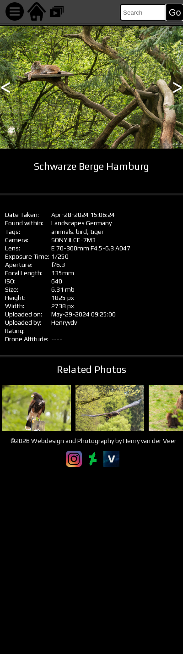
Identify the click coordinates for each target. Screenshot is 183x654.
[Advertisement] (91, 560)
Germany (99, 223)
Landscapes (68, 223)
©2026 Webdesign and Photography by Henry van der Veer (94, 440)
